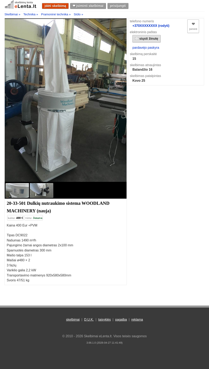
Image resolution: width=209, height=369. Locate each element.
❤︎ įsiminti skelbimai (88, 6)
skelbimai (73, 319)
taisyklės (104, 319)
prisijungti (118, 6)
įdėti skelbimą (55, 6)
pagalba (121, 319)
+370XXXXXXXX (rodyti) (150, 25)
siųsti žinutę (146, 38)
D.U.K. (89, 319)
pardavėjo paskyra (145, 47)
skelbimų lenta (24, 2)
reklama (137, 319)
